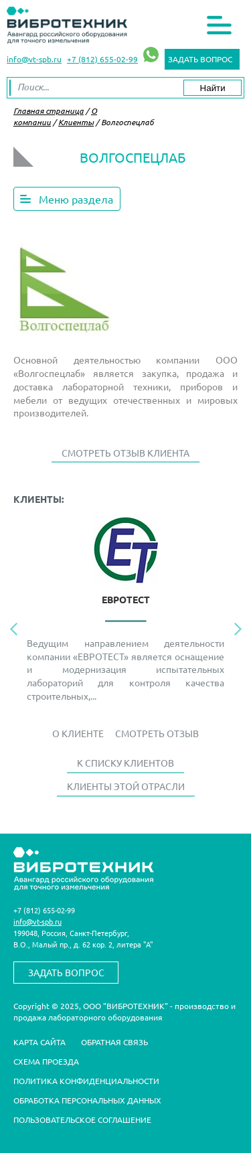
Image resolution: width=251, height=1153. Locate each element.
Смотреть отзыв (157, 733)
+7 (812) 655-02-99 (102, 59)
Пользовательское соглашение (82, 1119)
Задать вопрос (200, 59)
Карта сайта (39, 1041)
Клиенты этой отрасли (126, 786)
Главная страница (48, 110)
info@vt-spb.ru (34, 59)
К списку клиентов (125, 763)
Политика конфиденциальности (86, 1080)
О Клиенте (78, 733)
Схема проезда (46, 1061)
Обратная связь (114, 1041)
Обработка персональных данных (87, 1100)
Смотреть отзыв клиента (125, 453)
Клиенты (76, 122)
